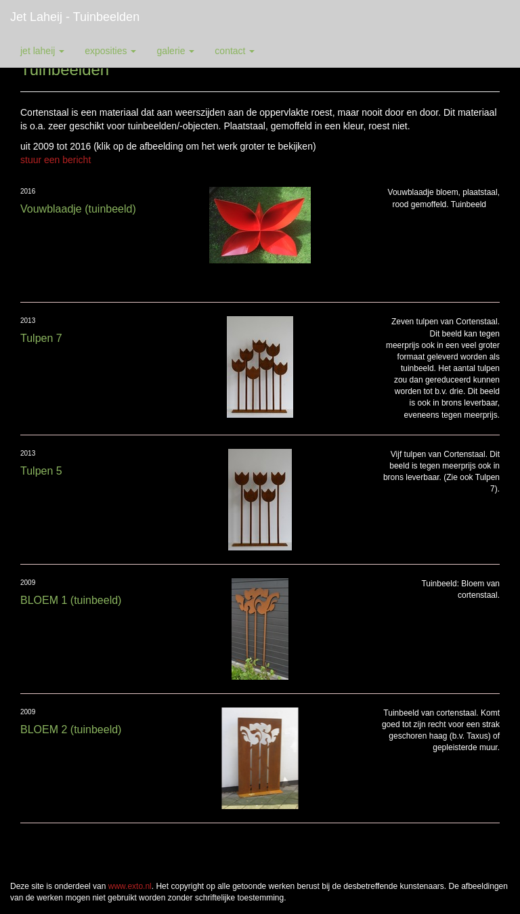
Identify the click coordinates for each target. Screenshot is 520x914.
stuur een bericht (55, 159)
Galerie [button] (175, 50)
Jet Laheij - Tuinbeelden (74, 17)
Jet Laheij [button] (42, 50)
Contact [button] (235, 50)
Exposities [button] (110, 50)
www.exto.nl (130, 886)
